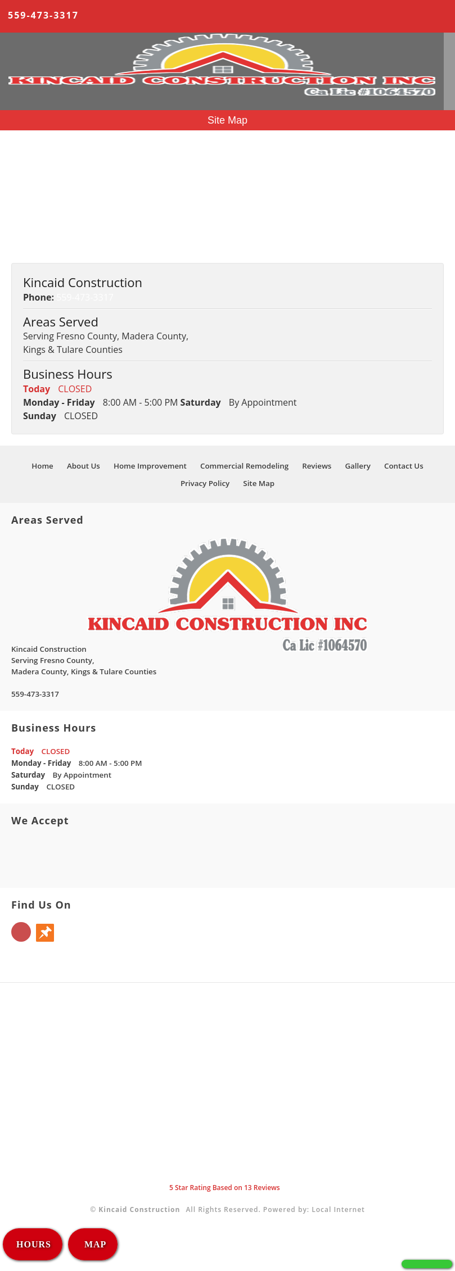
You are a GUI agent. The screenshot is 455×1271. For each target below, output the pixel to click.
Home (24, 148)
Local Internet (338, 1209)
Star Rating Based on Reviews (224, 1187)
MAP (94, 1244)
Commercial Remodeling (62, 189)
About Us (30, 162)
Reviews (28, 202)
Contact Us (34, 229)
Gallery (25, 216)
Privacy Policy (39, 243)
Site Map (29, 256)
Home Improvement (53, 175)
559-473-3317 (43, 15)
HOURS (33, 1244)
